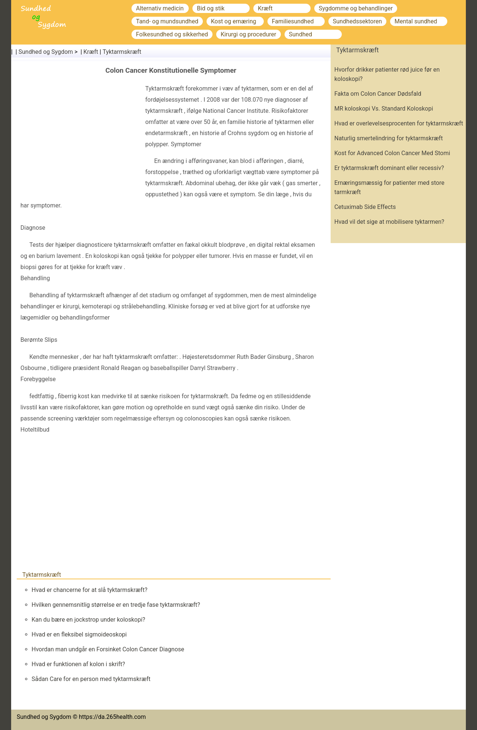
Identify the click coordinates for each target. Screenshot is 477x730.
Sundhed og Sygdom (46, 51)
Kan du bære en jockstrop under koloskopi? (88, 619)
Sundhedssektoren (357, 21)
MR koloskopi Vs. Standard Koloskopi (383, 108)
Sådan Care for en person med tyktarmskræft (91, 678)
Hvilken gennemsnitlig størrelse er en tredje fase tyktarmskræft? (116, 604)
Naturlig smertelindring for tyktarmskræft (388, 138)
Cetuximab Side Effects (365, 206)
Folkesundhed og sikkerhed (172, 34)
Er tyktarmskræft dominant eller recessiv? (389, 167)
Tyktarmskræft (122, 51)
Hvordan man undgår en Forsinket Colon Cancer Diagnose (108, 649)
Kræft (265, 8)
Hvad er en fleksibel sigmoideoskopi (79, 634)
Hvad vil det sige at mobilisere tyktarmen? (389, 221)
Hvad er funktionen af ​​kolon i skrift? (78, 664)
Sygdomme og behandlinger (356, 8)
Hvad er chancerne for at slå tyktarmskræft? (89, 589)
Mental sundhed (416, 21)
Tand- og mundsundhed (167, 21)
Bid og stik (210, 8)
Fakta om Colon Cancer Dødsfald (377, 93)
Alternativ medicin (160, 8)
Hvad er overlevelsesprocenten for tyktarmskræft (398, 123)
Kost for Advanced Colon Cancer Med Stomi (392, 153)
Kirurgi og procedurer (248, 34)
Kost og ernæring (233, 21)
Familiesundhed (293, 21)
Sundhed (300, 34)
